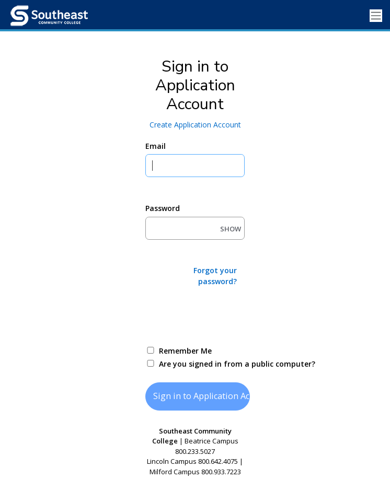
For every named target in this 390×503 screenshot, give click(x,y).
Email (155, 146)
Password (162, 208)
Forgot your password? (215, 275)
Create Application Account (195, 125)
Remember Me (185, 351)
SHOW (230, 228)
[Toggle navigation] (375, 16)
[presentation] (224, 315)
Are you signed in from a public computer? (207, 364)
